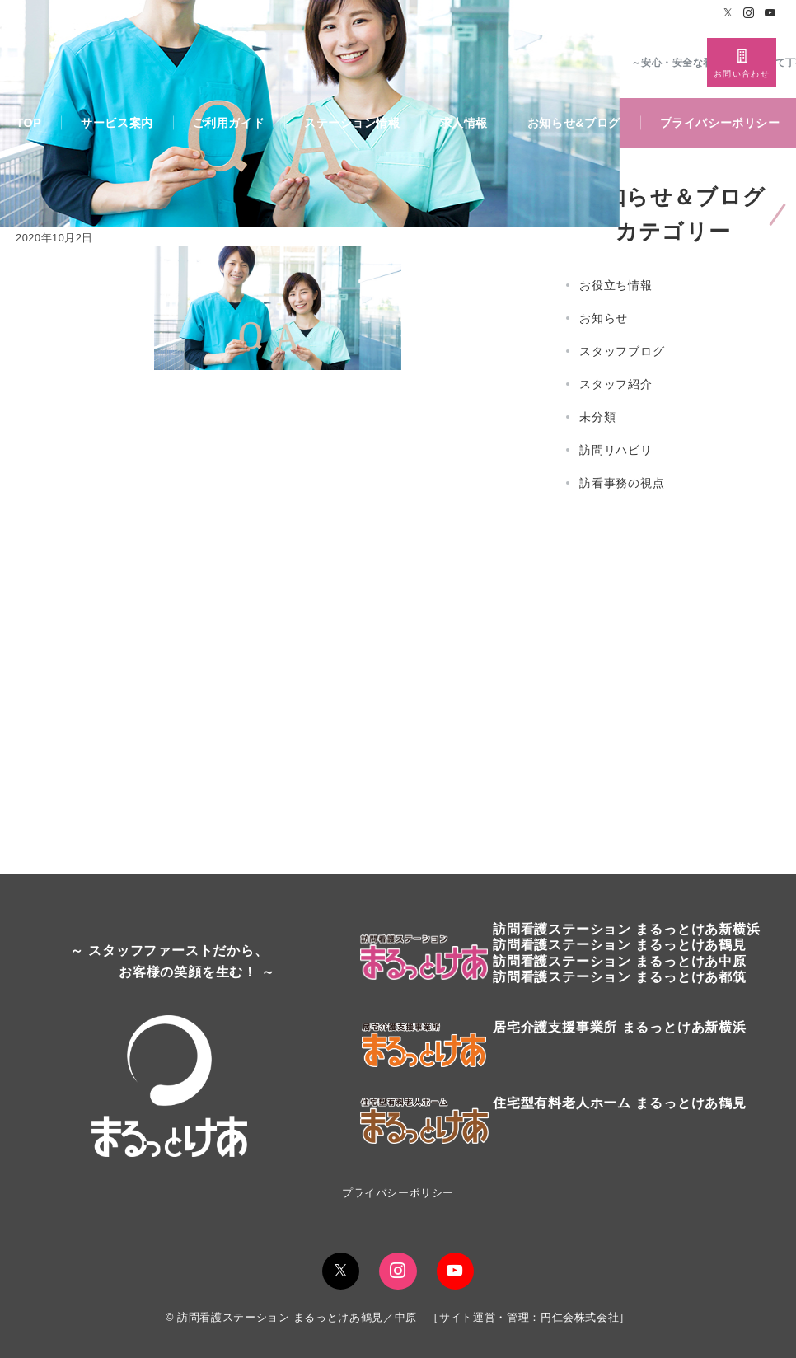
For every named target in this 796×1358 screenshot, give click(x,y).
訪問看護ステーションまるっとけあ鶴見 (620, 945)
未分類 (597, 417)
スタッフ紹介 (616, 384)
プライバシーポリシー (397, 1193)
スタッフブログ (622, 351)
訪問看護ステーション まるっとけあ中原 (620, 961)
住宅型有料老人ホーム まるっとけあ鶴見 (620, 1103)
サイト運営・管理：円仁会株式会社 (529, 1317)
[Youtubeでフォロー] (770, 13)
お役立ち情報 (616, 285)
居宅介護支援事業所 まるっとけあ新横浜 (620, 1027)
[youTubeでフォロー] (455, 1271)
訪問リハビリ (616, 450)
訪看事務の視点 (622, 482)
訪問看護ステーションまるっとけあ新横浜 (626, 929)
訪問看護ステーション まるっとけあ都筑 (620, 977)
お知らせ (603, 318)
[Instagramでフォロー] (749, 13)
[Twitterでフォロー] (728, 13)
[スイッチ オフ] (741, 62)
